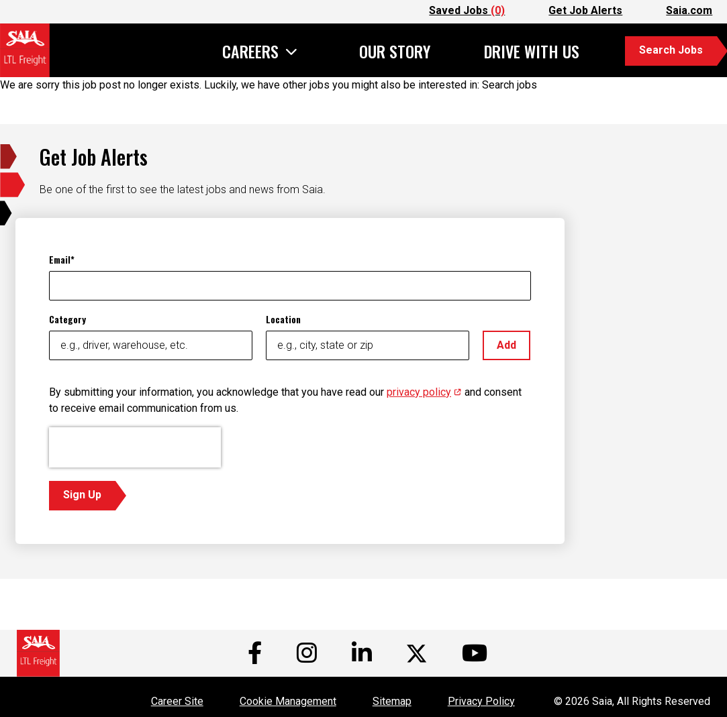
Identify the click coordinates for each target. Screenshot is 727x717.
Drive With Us (531, 51)
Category (67, 319)
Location (283, 319)
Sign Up (82, 494)
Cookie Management (288, 701)
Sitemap (392, 701)
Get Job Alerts (585, 10)
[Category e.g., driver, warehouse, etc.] (150, 345)
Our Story (394, 51)
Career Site (177, 701)
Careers (250, 52)
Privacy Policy (481, 701)
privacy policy (424, 392)
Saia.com (689, 10)
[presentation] (135, 447)
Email (59, 259)
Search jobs (509, 84)
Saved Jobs (467, 10)
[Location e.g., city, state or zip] (367, 345)
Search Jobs (671, 50)
